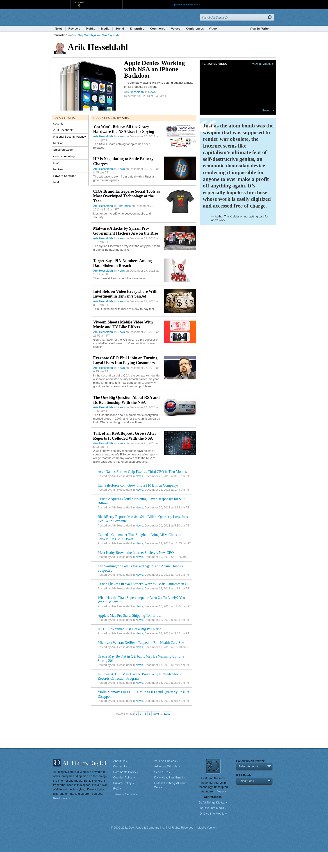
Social (119, 28)
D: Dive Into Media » (213, 808)
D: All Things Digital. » (213, 802)
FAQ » (117, 788)
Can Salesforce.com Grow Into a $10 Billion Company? (138, 485)
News (59, 28)
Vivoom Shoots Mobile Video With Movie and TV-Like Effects (123, 324)
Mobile (90, 28)
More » (221, 791)
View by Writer (260, 28)
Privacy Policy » (123, 783)
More (163, 4)
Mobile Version (206, 827)
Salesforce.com (63, 149)
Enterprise (137, 28)
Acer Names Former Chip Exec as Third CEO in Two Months (142, 471)
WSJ (61, 2)
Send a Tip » (162, 772)
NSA (56, 162)
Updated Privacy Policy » (186, 4)
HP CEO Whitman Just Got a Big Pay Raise (129, 629)
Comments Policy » (126, 772)
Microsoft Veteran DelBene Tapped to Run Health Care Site (141, 642)
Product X (148, 2)
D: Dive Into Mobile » (213, 813)
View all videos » (263, 63)
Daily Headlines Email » (169, 777)
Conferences (195, 28)
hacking (58, 143)
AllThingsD (79, 18)
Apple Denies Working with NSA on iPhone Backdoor (154, 69)
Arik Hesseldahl (134, 92)
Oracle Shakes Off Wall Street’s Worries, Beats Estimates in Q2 (143, 584)
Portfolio (132, 2)
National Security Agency (69, 136)
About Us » (120, 761)
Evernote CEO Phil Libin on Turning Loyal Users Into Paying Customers (125, 360)
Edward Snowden (64, 176)
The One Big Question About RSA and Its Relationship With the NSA (126, 400)
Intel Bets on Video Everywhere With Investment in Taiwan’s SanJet (125, 294)
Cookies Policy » (124, 777)
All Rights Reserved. (181, 827)
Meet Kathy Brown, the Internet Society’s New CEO (136, 552)
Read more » (61, 798)
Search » (268, 110)
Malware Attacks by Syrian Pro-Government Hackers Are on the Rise (125, 231)
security (58, 123)
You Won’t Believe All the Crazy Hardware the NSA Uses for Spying (123, 129)
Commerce (157, 28)
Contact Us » (121, 766)
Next (156, 713)
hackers (58, 169)
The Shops (78, 2)
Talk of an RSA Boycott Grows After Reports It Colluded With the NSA (124, 436)
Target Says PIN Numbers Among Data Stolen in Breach (122, 263)
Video (213, 28)
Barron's (113, 2)
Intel (56, 182)
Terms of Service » (125, 794)
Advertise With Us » (167, 766)
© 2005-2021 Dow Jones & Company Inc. (138, 827)
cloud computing (64, 156)
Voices (175, 28)
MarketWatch (96, 2)
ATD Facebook (63, 130)
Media (105, 28)
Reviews (74, 28)
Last (167, 713)
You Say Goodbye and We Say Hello (96, 35)
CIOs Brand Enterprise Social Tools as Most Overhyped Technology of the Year (126, 196)
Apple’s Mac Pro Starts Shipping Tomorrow (129, 615)
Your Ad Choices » (166, 761)
